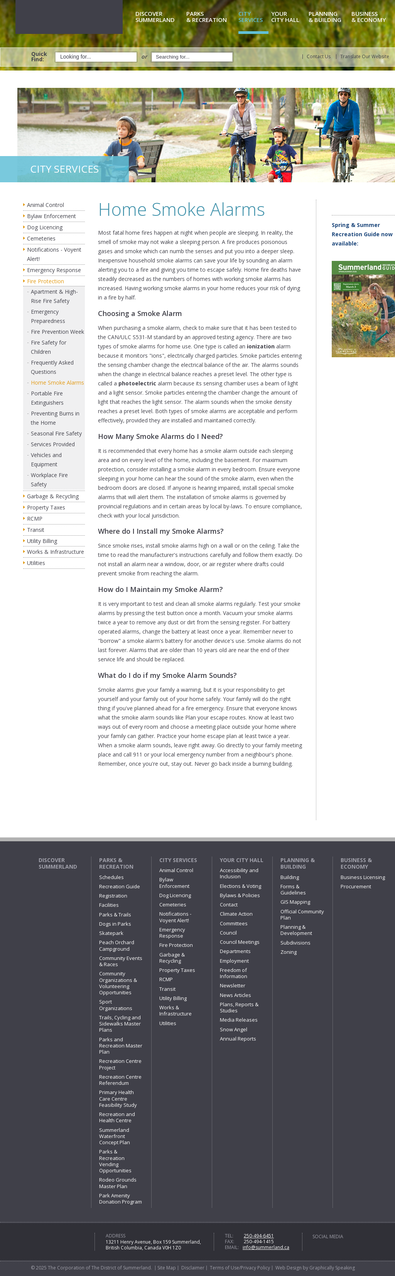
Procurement (356, 886)
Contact (229, 904)
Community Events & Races (120, 961)
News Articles (235, 995)
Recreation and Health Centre (117, 1117)
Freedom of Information (233, 973)
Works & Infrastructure (55, 551)
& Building (329, 17)
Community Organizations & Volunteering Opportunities (118, 983)
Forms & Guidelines (293, 889)
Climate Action (236, 913)
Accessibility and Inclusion (239, 873)
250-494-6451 (259, 1235)
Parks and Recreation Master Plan (120, 1046)
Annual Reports (238, 1038)
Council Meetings (240, 941)
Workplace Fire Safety (49, 479)
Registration (113, 895)
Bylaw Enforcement (51, 216)
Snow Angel (233, 1029)
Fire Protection (45, 281)
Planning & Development (296, 929)
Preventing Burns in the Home (55, 418)
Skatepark (111, 933)
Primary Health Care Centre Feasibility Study (118, 1098)
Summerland (159, 17)
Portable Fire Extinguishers (47, 398)
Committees (234, 923)
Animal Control (45, 204)
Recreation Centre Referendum (120, 1079)
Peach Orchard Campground (116, 945)
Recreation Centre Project (120, 1064)
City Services (178, 860)
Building (289, 877)
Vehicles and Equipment (46, 459)
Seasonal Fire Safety (56, 433)
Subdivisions (295, 942)
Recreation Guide (119, 886)
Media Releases (239, 1019)
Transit (35, 529)
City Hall (288, 17)
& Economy (372, 17)
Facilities (109, 904)
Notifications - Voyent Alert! (54, 254)
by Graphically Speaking (328, 1267)
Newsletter (232, 985)
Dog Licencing (44, 227)
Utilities (36, 563)
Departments (235, 951)
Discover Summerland (58, 863)
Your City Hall (241, 860)
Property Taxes (46, 507)
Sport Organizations (115, 1004)
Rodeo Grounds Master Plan (118, 1182)
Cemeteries (41, 238)
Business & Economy (356, 863)
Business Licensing (363, 877)
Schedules (111, 877)
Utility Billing (42, 541)
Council (228, 932)
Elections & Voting (240, 886)
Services (253, 17)
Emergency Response (54, 270)
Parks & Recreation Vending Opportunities (115, 1161)
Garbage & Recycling (53, 496)
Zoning (288, 951)
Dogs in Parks (115, 923)
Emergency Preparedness (48, 316)
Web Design (288, 1267)
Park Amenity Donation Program (120, 1198)
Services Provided (53, 444)
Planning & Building (297, 863)
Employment (234, 960)
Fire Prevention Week (57, 331)
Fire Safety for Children (48, 347)
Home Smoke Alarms (57, 382)
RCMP (34, 518)
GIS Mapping (295, 901)
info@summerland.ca (266, 1247)
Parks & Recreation (116, 863)
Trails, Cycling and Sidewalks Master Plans (120, 1024)
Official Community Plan (302, 914)
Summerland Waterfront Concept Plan (114, 1136)
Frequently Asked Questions (52, 367)
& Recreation (211, 17)
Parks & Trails (115, 914)
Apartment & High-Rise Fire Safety (54, 296)
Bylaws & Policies (240, 895)
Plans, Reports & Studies (239, 1007)
